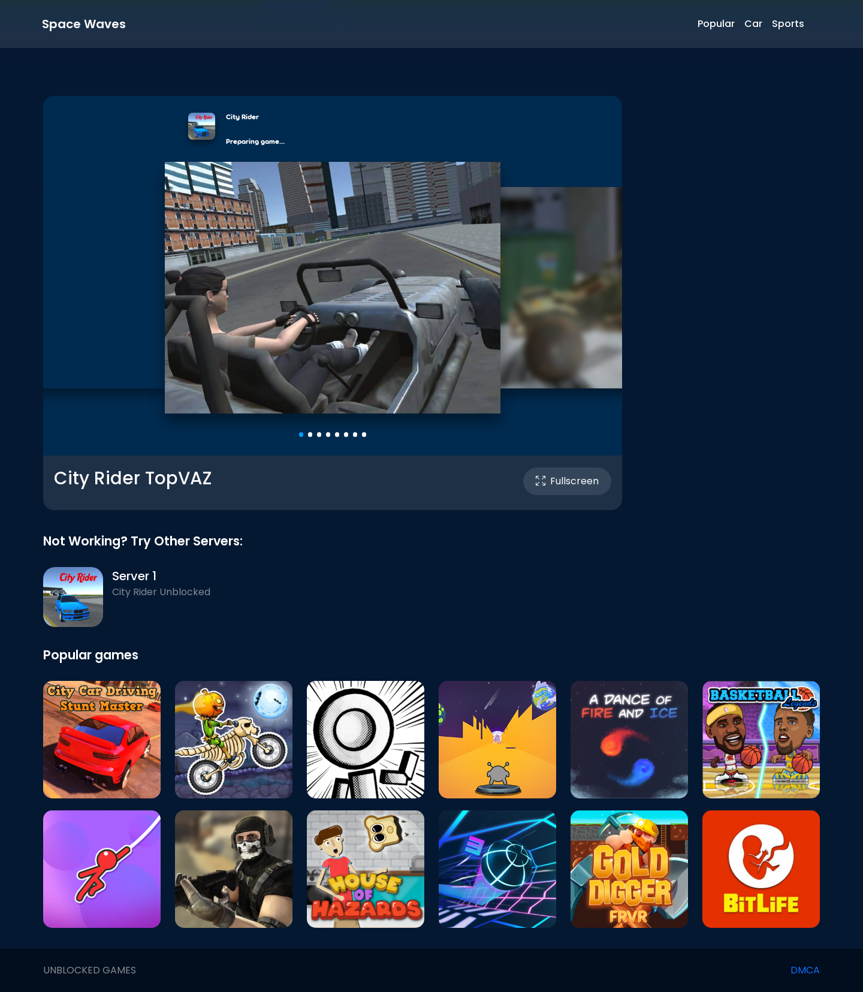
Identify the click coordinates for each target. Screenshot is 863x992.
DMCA (805, 970)
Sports (788, 24)
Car (753, 24)
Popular (716, 24)
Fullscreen (567, 481)
